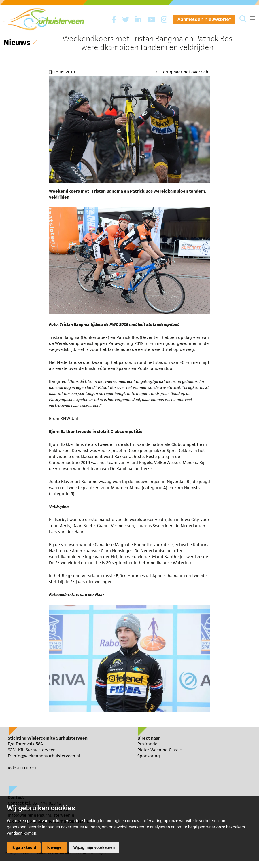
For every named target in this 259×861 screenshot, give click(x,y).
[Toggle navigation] (252, 18)
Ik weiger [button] (54, 847)
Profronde (147, 743)
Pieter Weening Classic (159, 749)
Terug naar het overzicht (185, 72)
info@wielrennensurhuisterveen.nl (46, 756)
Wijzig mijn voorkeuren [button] (94, 847)
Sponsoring (148, 756)
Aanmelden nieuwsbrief (204, 19)
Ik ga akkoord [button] (24, 847)
